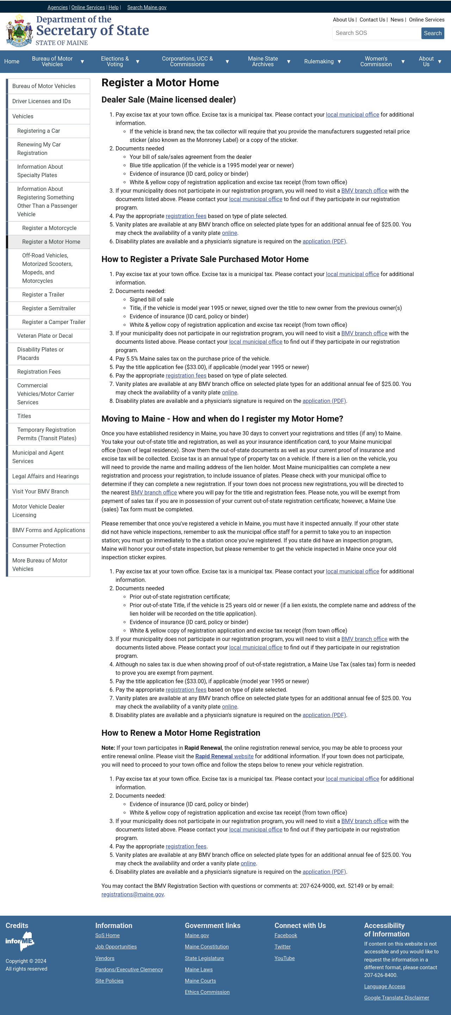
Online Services (427, 20)
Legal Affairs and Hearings (45, 476)
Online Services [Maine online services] (88, 7)
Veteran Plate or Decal (45, 335)
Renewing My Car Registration (39, 148)
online (229, 233)
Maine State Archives (265, 64)
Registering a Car (38, 130)
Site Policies (109, 981)
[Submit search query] (432, 33)
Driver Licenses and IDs (41, 101)
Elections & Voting (117, 64)
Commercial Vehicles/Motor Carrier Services (45, 394)
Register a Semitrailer (49, 308)
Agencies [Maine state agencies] (58, 7)
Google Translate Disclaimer (397, 998)
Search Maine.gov (146, 7)
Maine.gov (197, 935)
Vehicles (22, 116)
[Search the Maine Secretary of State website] (371, 33)
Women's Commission (378, 64)
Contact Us (372, 20)
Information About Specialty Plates (40, 171)
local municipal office (352, 114)
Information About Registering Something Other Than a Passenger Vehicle (47, 202)
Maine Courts (200, 981)
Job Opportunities (116, 947)
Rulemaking (321, 65)
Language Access (385, 986)
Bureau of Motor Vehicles (54, 64)
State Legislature (204, 958)
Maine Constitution (207, 947)
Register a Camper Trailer (53, 322)
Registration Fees (39, 371)
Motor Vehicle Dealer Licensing (38, 510)
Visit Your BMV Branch (40, 491)
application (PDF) (324, 241)
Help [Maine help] (114, 7)
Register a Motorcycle (49, 228)
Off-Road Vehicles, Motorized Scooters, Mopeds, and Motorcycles (47, 268)
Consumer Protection (39, 545)
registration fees (186, 216)
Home (11, 61)
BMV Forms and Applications (48, 530)
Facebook (285, 935)
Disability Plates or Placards (40, 353)
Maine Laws (199, 969)
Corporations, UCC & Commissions (189, 64)
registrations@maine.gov (132, 894)
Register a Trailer (43, 294)
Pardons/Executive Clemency (129, 969)
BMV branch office (364, 190)
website (224, 756)
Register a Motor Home (51, 241)
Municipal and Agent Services (38, 457)
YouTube (284, 958)
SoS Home (107, 935)
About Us (343, 20)
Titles (24, 416)
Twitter (282, 947)
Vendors (105, 958)
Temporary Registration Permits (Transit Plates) (46, 434)
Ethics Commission (207, 992)
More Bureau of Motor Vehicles (39, 564)
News (397, 20)
